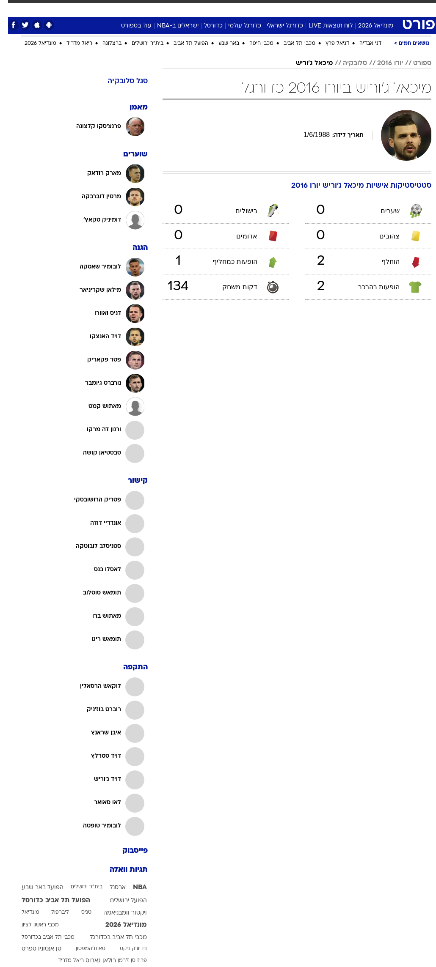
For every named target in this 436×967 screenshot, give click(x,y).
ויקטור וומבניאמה (117, 913)
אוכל (210, 8)
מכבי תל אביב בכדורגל (110, 937)
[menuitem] (328, 11)
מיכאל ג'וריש (306, 63)
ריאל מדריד (71, 43)
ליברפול (52, 912)
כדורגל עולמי (236, 26)
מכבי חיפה (253, 43)
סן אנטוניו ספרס (33, 949)
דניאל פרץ (329, 43)
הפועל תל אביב (183, 43)
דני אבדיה (362, 43)
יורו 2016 (382, 63)
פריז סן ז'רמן (124, 960)
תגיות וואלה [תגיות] (121, 870)
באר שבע (220, 43)
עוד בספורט (128, 26)
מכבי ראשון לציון (32, 925)
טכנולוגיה (130, 8)
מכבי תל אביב (291, 43)
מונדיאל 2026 (367, 26)
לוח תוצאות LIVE (323, 26)
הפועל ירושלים (120, 901)
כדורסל (205, 26)
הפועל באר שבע (34, 887)
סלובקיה (347, 63)
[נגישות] (11, 11)
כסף (231, 8)
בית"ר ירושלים (139, 43)
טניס (78, 912)
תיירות (159, 8)
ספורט (333, 8)
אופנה (101, 8)
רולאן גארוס (92, 961)
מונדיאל (305, 8)
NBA (132, 887)
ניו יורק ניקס (125, 948)
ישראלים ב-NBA (169, 26)
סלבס (253, 8)
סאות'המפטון (82, 948)
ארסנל (110, 887)
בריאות (185, 8)
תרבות (277, 8)
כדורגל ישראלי (277, 26)
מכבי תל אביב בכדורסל (40, 937)
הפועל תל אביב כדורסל (48, 900)
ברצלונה (103, 43)
